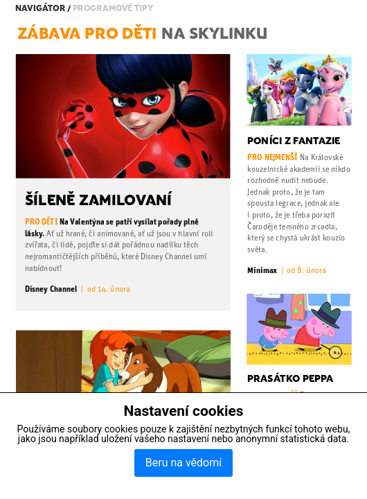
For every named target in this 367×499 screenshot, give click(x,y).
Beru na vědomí (183, 462)
